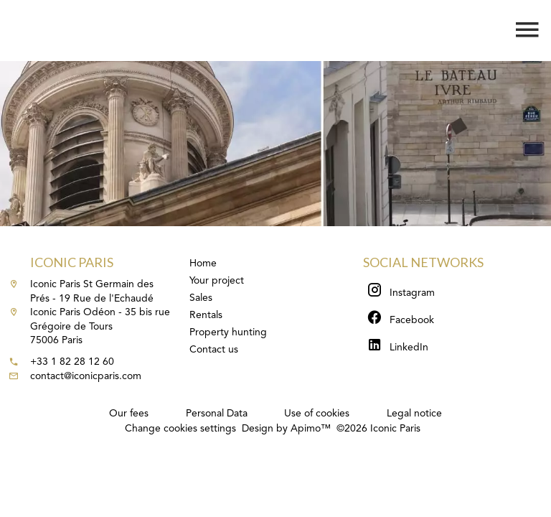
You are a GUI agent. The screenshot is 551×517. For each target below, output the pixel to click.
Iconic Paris (71, 262)
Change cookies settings (180, 429)
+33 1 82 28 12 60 (72, 362)
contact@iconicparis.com (85, 376)
